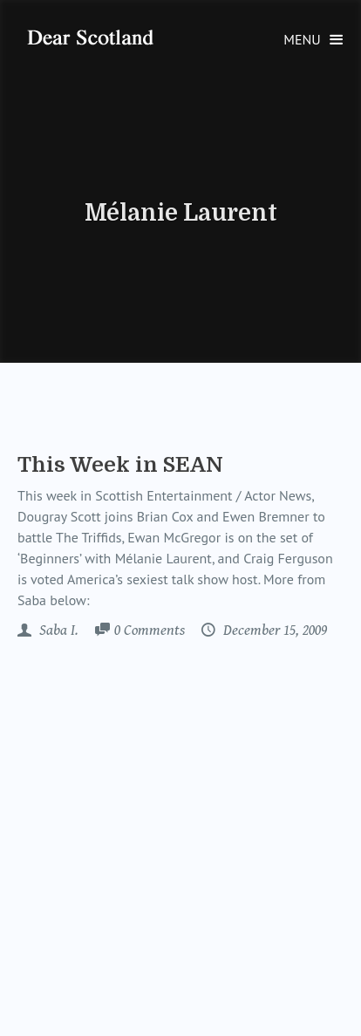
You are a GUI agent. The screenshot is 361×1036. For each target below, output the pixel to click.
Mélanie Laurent (181, 213)
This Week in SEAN (120, 465)
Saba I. (57, 630)
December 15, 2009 (273, 630)
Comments (149, 631)
